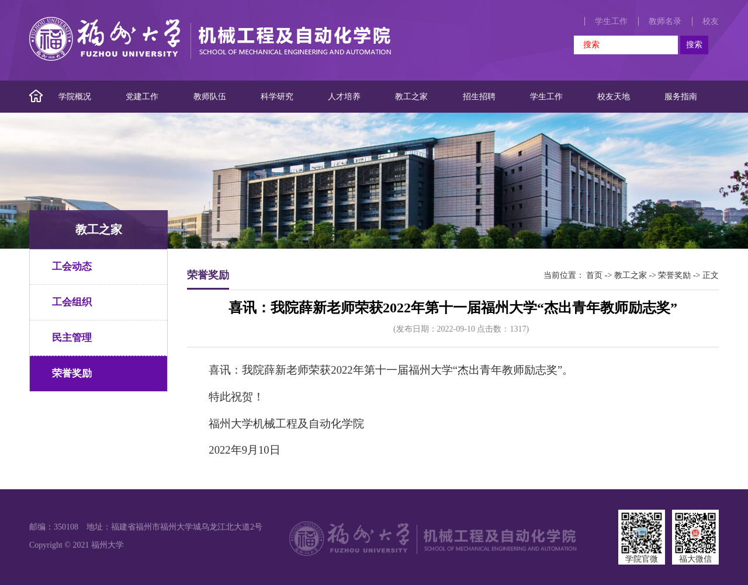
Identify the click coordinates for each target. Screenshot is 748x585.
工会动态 (72, 266)
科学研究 (277, 96)
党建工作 (142, 96)
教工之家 (411, 96)
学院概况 (74, 96)
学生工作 (611, 21)
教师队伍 (209, 96)
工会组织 (72, 302)
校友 (710, 21)
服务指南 (680, 96)
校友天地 (613, 96)
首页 (594, 275)
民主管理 (72, 337)
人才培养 (344, 96)
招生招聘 (479, 96)
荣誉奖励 (72, 373)
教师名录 (665, 21)
